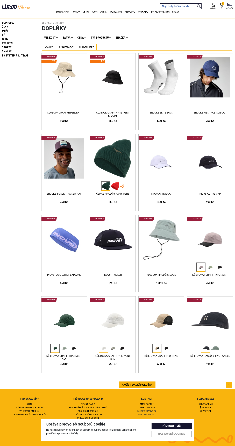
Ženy (5, 27)
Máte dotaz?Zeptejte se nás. (146, 406)
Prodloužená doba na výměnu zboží (88, 407)
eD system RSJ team (15, 55)
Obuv (5, 39)
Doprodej (8, 22)
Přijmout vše (171, 426)
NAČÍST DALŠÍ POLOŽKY (137, 384)
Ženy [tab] (76, 12)
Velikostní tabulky (29, 411)
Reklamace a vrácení (88, 418)
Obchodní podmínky (88, 411)
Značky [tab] (143, 12)
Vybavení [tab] (116, 12)
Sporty (6, 47)
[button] (229, 6)
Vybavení (7, 43)
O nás (29, 404)
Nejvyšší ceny (86, 47)
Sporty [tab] (130, 12)
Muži (5, 31)
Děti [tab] (95, 12)
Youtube (205, 411)
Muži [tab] (85, 12)
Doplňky (59, 23)
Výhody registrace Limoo (29, 407)
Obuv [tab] (103, 12)
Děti (4, 35)
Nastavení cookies (171, 433)
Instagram (206, 404)
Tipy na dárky (88, 404)
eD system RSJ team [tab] (165, 12)
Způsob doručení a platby (88, 414)
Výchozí (49, 47)
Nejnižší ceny (66, 47)
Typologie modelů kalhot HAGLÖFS (29, 414)
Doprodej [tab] (63, 12)
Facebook (205, 407)
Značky (6, 51)
